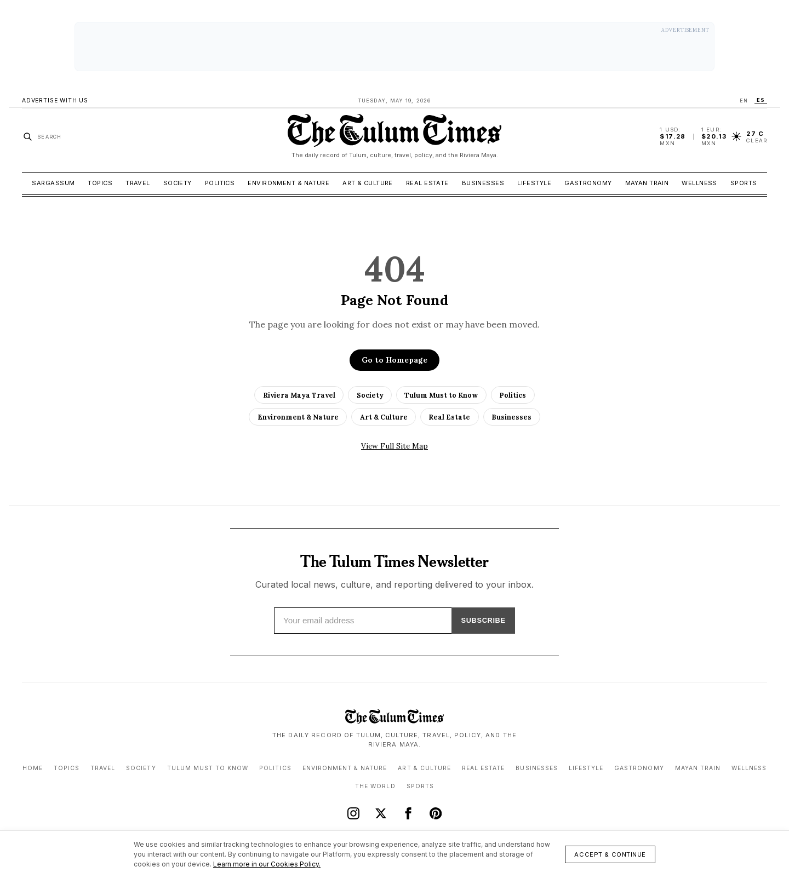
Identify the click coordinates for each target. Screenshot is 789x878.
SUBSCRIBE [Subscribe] (479, 620)
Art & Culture (367, 183)
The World (375, 785)
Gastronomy (587, 183)
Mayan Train (647, 183)
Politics (220, 183)
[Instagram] (353, 813)
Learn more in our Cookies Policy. (267, 864)
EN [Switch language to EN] (744, 100)
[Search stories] (42, 136)
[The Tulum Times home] (394, 136)
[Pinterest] (436, 813)
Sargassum (53, 183)
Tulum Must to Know (441, 395)
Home (32, 767)
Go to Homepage (394, 360)
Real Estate (427, 183)
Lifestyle (534, 183)
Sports (743, 183)
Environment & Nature (288, 183)
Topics (100, 183)
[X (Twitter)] (381, 813)
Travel (137, 183)
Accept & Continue (610, 854)
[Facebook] (408, 813)
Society (177, 183)
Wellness (699, 183)
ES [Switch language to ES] (761, 100)
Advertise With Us (55, 100)
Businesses (483, 183)
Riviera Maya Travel (299, 395)
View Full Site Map (394, 446)
